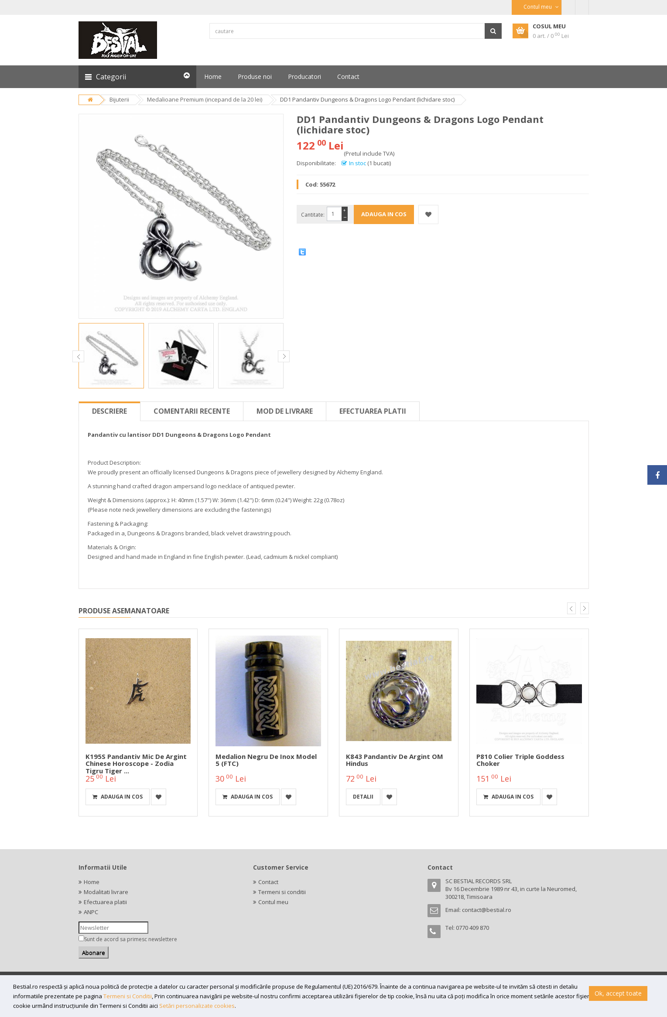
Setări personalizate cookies (197, 1006)
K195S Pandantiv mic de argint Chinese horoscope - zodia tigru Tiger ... (136, 763)
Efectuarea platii (372, 411)
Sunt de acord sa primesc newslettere (130, 939)
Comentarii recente (192, 411)
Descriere (109, 411)
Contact (268, 882)
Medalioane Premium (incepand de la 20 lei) (204, 99)
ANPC (91, 912)
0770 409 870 (472, 928)
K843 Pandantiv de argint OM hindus (394, 760)
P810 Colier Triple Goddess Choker (520, 760)
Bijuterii (119, 99)
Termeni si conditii (282, 892)
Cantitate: (313, 214)
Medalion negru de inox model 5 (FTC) (266, 760)
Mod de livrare (285, 411)
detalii (363, 796)
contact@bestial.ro (486, 910)
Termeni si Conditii (127, 996)
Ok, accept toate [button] (618, 993)
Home (91, 882)
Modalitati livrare (106, 892)
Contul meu (273, 902)
